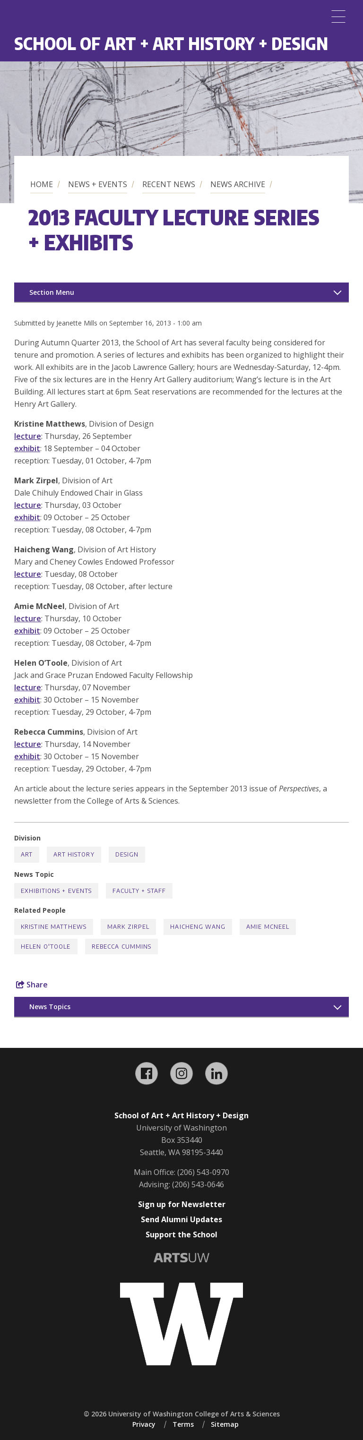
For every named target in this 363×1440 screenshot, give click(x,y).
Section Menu (51, 292)
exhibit (27, 448)
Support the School (181, 1234)
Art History (73, 854)
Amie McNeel (267, 926)
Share (32, 984)
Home (41, 184)
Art (27, 854)
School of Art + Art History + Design (171, 43)
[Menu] (338, 16)
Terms (183, 1424)
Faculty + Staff (139, 890)
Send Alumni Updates (181, 1219)
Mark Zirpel (128, 926)
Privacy (144, 1424)
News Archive (237, 184)
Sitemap (225, 1424)
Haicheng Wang (197, 926)
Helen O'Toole (46, 946)
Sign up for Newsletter (181, 1204)
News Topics (49, 1006)
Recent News (168, 184)
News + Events (97, 184)
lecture (27, 436)
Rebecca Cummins (122, 946)
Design (127, 854)
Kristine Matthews (53, 926)
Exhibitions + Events (56, 890)
